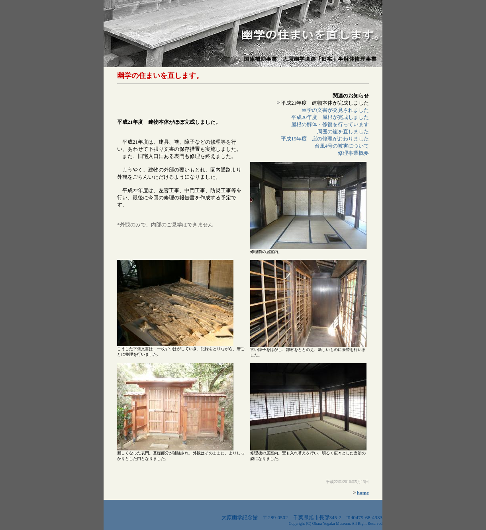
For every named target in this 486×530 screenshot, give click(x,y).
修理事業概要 (353, 153)
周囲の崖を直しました (343, 131)
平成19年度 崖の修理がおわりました (325, 139)
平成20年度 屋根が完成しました (330, 117)
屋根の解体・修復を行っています (330, 124)
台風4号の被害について (342, 146)
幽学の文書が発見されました (335, 110)
